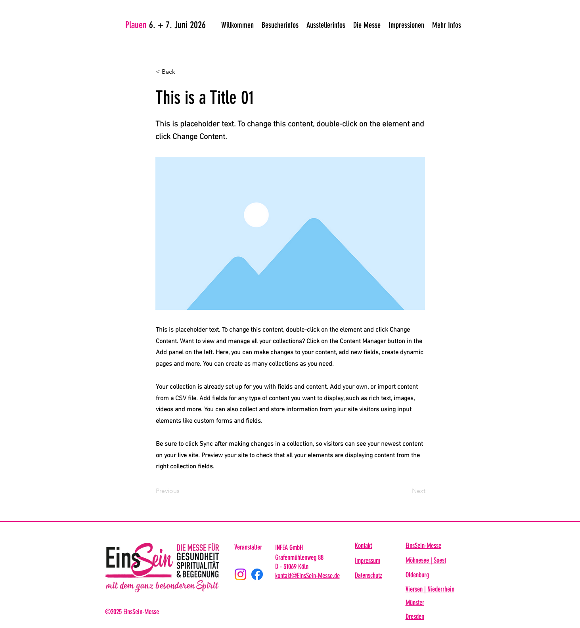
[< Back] (182, 72)
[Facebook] (257, 574)
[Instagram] (240, 574)
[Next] (405, 491)
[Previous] (182, 491)
